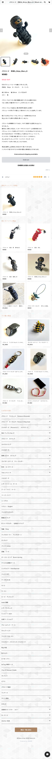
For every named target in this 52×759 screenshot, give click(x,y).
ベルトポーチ (5, 478)
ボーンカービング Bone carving (11, 557)
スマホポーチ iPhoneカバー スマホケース (14, 427)
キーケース (4, 715)
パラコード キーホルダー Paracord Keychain (15, 422)
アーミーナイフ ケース (8, 489)
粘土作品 (4, 647)
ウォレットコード (6, 472)
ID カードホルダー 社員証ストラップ (12, 523)
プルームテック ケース (8, 625)
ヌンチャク (4, 540)
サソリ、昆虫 (5, 698)
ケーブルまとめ (5, 580)
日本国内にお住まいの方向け (26, 165)
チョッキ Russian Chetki (9, 670)
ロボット (3, 704)
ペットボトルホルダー (7, 512)
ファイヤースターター (7, 636)
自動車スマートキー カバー (9, 709)
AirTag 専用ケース (7, 664)
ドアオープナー (5, 659)
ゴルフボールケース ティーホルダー (12, 461)
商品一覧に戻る (26, 730)
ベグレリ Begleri (7, 506)
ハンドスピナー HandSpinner (10, 568)
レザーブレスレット (6, 608)
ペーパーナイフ (6, 495)
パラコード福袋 (5, 687)
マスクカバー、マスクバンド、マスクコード (13, 642)
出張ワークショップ (7, 619)
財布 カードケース (7, 467)
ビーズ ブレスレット (7, 597)
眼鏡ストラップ (5, 518)
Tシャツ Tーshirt (6, 613)
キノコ (3, 585)
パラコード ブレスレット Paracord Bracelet (15, 416)
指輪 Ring (5, 529)
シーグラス (4, 501)
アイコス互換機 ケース (8, 563)
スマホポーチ (5, 450)
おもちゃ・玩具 (5, 721)
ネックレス (4, 676)
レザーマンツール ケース (9, 484)
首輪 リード (5, 551)
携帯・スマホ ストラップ (8, 455)
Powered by (26, 741)
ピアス (3, 681)
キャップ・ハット (5, 630)
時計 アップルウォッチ (7, 433)
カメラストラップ (6, 444)
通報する (48, 170)
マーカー (4, 591)
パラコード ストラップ (8, 439)
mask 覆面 (4, 602)
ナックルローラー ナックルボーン (11, 534)
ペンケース (4, 692)
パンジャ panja (6, 546)
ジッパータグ (5, 574)
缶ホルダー (4, 653)
